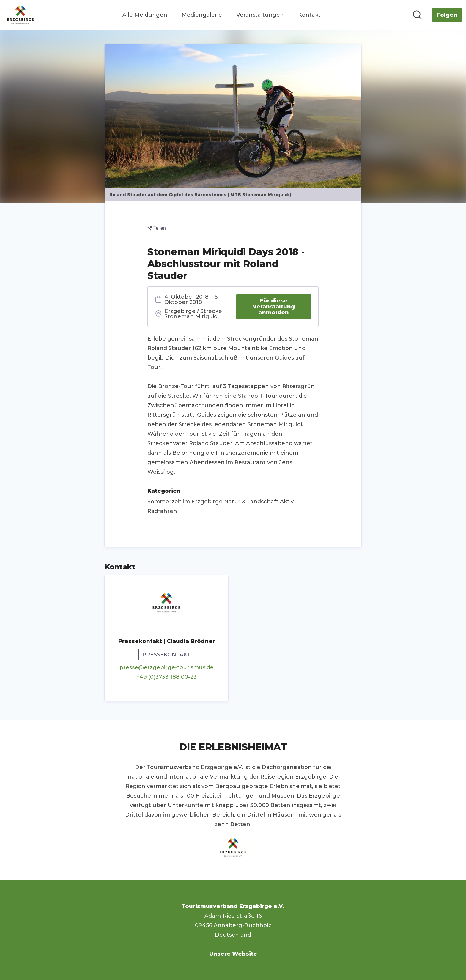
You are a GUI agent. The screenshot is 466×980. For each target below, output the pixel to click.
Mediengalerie (202, 15)
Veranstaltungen (260, 15)
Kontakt (309, 15)
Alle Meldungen (144, 15)
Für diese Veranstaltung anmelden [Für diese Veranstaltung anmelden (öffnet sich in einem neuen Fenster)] (274, 306)
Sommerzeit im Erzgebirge (185, 501)
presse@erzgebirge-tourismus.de (166, 667)
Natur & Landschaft (251, 501)
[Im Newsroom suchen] (417, 15)
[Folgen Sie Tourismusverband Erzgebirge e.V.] (447, 15)
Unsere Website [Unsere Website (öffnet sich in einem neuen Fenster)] (233, 954)
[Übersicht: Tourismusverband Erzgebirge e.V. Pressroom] (20, 15)
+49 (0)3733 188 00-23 (166, 677)
